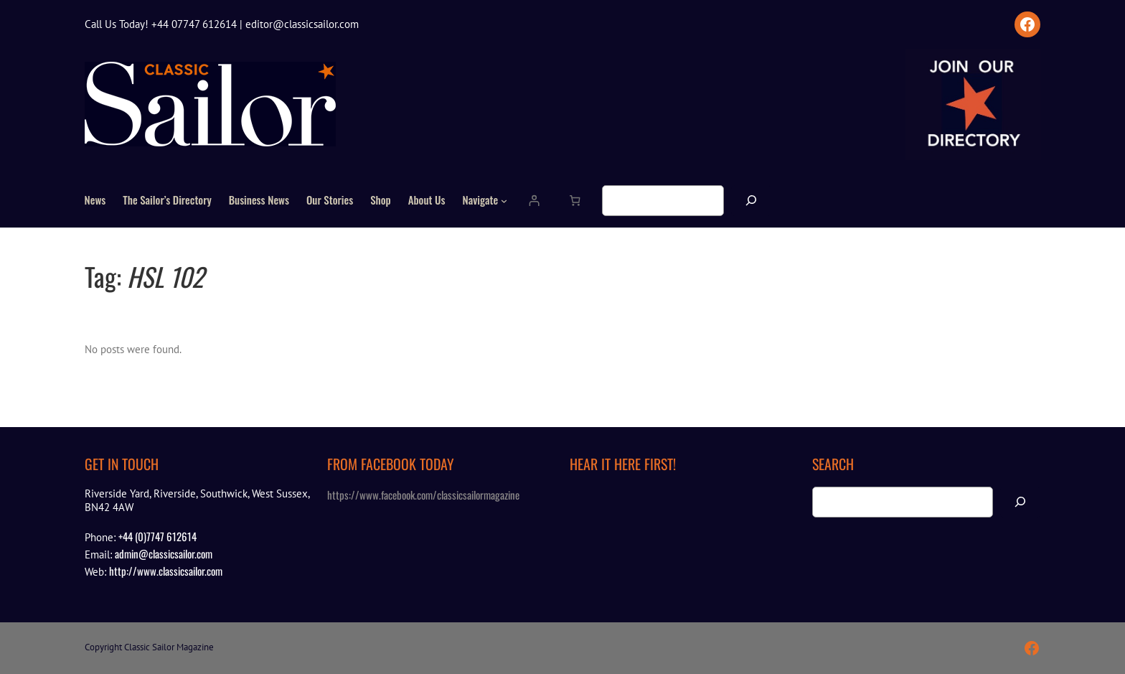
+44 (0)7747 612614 (157, 536)
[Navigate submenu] (504, 200)
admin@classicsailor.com (163, 553)
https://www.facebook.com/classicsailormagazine (423, 494)
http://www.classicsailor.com (165, 571)
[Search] (751, 200)
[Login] (534, 200)
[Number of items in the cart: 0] (575, 200)
